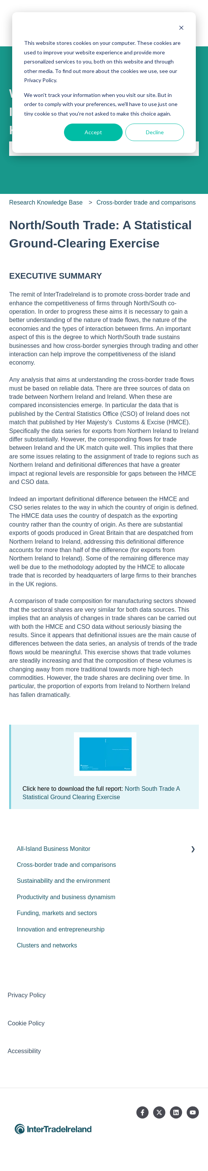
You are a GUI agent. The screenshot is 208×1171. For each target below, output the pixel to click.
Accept (93, 132)
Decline (155, 132)
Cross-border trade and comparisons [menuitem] (66, 865)
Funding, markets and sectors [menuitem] (57, 913)
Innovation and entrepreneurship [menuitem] (60, 929)
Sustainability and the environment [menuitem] (63, 880)
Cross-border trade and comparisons (146, 202)
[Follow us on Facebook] (142, 1112)
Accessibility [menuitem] (24, 1051)
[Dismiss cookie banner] (181, 28)
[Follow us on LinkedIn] (176, 1112)
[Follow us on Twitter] (159, 1112)
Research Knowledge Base (46, 202)
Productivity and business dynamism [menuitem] (66, 897)
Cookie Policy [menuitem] (26, 1023)
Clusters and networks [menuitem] (47, 945)
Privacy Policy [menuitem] (27, 995)
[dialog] (104, 82)
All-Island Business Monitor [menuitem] (53, 849)
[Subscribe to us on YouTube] (193, 1112)
